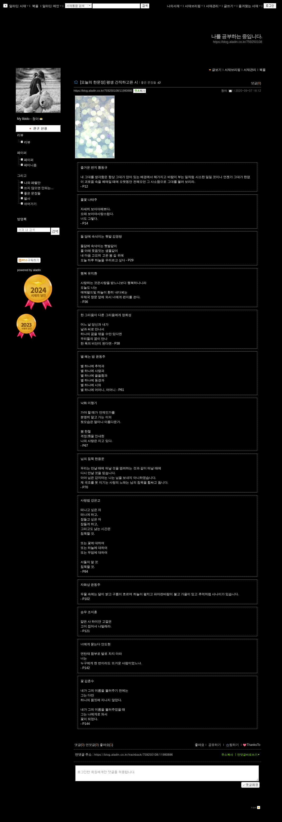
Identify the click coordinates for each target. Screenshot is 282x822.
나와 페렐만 (32, 183)
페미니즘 (30, 165)
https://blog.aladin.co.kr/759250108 (237, 42)
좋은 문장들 (148, 82)
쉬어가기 (30, 204)
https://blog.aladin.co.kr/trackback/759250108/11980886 (133, 754)
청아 (224, 90)
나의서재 (174, 6)
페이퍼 (22, 153)
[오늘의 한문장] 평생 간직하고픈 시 (109, 82)
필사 (27, 198)
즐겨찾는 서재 (249, 6)
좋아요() (106, 745)
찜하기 (232, 745)
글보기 (216, 70)
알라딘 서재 (18, 6)
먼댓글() (92, 745)
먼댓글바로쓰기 (248, 754)
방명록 (22, 219)
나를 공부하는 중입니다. (236, 36)
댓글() (256, 83)
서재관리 (213, 6)
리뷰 (20, 135)
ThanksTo (251, 745)
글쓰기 (229, 6)
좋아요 (199, 745)
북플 (35, 6)
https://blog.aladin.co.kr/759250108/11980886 (103, 90)
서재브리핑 (194, 6)
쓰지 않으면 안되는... (39, 188)
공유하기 (214, 745)
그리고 (22, 176)
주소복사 (227, 754)
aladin (37, 270)
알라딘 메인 (51, 6)
